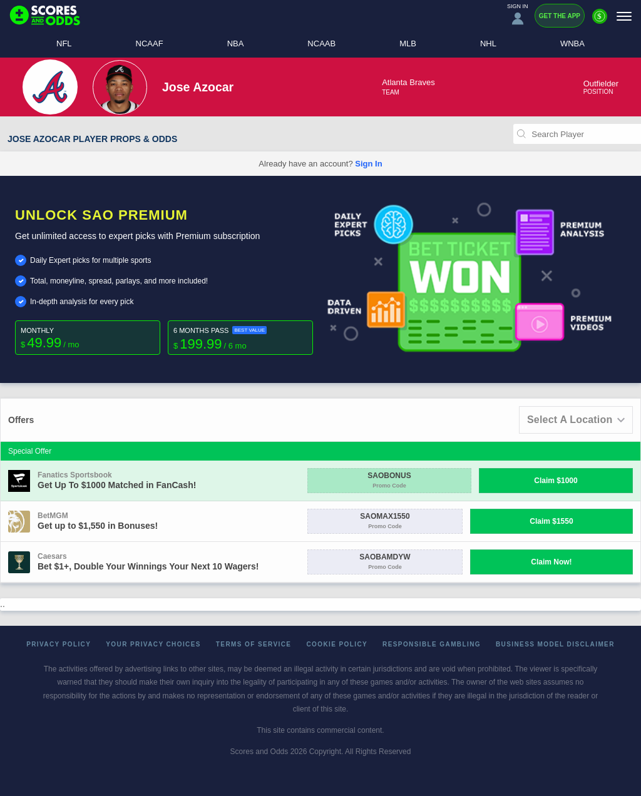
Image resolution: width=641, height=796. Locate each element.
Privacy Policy (58, 644)
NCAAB (321, 43)
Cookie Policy (336, 644)
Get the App (559, 16)
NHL (488, 43)
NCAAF (149, 43)
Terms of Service (254, 644)
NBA (235, 43)
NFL (64, 43)
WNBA (572, 43)
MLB (407, 43)
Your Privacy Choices (153, 644)
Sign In (368, 163)
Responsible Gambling (431, 644)
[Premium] (599, 21)
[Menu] (624, 16)
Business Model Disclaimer (555, 644)
